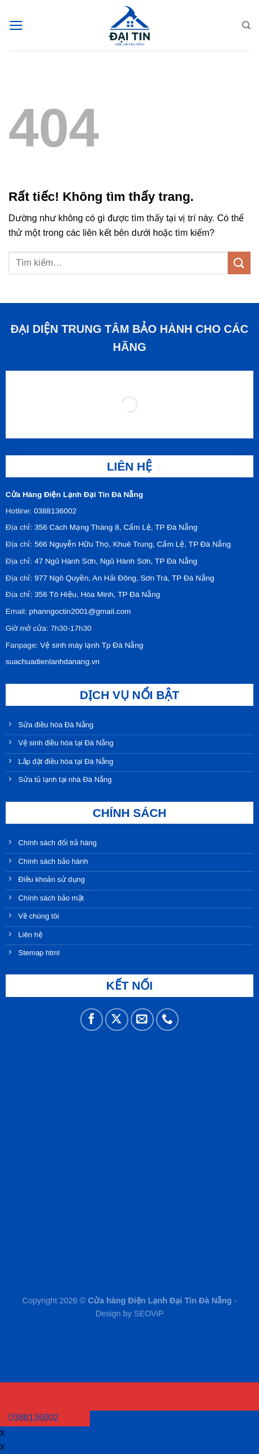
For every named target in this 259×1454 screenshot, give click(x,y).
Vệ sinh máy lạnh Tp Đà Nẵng (91, 645)
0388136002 (55, 511)
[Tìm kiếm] (246, 25)
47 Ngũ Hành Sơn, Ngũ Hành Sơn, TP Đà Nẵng (115, 561)
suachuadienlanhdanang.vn (53, 661)
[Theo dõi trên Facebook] (91, 1019)
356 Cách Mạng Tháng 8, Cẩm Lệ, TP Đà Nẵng (115, 527)
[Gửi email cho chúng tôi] (142, 1019)
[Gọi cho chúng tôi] (167, 1019)
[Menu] (16, 25)
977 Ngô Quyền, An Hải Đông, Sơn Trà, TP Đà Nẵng (124, 578)
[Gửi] (239, 263)
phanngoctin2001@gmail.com (80, 611)
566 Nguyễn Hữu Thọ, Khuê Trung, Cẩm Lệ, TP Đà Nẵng (132, 544)
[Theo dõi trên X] (116, 1019)
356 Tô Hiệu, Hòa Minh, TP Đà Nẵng (97, 594)
